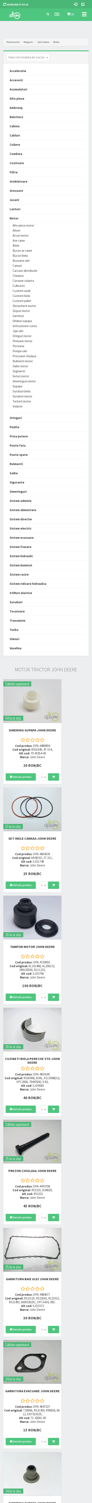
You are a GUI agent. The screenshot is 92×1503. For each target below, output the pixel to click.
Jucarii (14, 200)
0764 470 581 (57, 1366)
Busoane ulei (21, 261)
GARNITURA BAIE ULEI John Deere (69, 928)
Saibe (14, 473)
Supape (17, 386)
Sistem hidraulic (21, 556)
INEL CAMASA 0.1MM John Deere (68, 1142)
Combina (16, 154)
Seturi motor (21, 376)
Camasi (17, 266)
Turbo (14, 630)
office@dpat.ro (59, 1381)
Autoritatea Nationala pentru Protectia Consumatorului (65, 1426)
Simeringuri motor (24, 381)
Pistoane (18, 346)
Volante (18, 406)
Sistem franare (20, 547)
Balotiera (16, 117)
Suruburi (16, 602)
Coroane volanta (23, 281)
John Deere (43, 42)
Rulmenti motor (23, 361)
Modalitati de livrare (14, 1408)
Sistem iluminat (21, 565)
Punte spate (19, 455)
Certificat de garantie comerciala (21, 1424)
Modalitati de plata (14, 1413)
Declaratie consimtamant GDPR (67, 1433)
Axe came (19, 240)
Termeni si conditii (59, 1408)
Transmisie (17, 621)
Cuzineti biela (21, 296)
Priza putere (19, 436)
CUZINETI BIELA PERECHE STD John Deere (69, 821)
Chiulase (18, 276)
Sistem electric (20, 528)
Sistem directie (21, 519)
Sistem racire (19, 574)
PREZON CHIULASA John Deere (23, 928)
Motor (56, 42)
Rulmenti (16, 464)
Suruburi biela (21, 391)
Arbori (16, 230)
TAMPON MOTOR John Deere (23, 821)
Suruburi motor (22, 396)
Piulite (14, 427)
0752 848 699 (57, 1360)
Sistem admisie (20, 501)
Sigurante (17, 482)
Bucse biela (20, 256)
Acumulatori (18, 89)
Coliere (15, 145)
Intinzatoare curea (25, 326)
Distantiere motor (24, 306)
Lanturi (15, 209)
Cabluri (15, 135)
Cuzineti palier (22, 301)
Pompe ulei (20, 351)
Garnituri (18, 316)
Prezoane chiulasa (24, 356)
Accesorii (16, 80)
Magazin (28, 42)
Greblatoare (18, 181)
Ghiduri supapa (22, 321)
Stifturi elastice (21, 593)
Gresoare (16, 191)
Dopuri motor (21, 311)
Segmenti (19, 371)
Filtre (14, 172)
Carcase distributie (25, 271)
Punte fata (18, 445)
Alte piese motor (23, 225)
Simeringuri (18, 492)
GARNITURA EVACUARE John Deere (23, 1035)
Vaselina (15, 648)
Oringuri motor (22, 336)
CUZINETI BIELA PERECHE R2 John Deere (23, 1251)
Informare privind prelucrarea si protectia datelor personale (66, 1416)
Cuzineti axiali (21, 291)
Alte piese (17, 99)
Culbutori (19, 286)
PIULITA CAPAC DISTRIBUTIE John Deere (23, 1144)
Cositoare (17, 163)
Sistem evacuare (22, 538)
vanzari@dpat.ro (60, 1375)
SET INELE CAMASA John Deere (69, 718)
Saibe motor (20, 366)
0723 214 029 (57, 1355)
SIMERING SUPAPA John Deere (23, 718)
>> (82, 1323)
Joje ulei (18, 331)
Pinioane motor (22, 341)
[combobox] (28, 57)
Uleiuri (14, 639)
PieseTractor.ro (57, 1499)
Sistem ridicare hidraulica (28, 584)
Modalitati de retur (13, 1419)
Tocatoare (17, 611)
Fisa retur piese (11, 1430)
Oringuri (16, 418)
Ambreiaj (16, 108)
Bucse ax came (22, 251)
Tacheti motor (22, 401)
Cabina (14, 126)
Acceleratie (18, 71)
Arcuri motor (21, 235)
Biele (16, 245)
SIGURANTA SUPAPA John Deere (69, 1251)
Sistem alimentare (23, 510)
